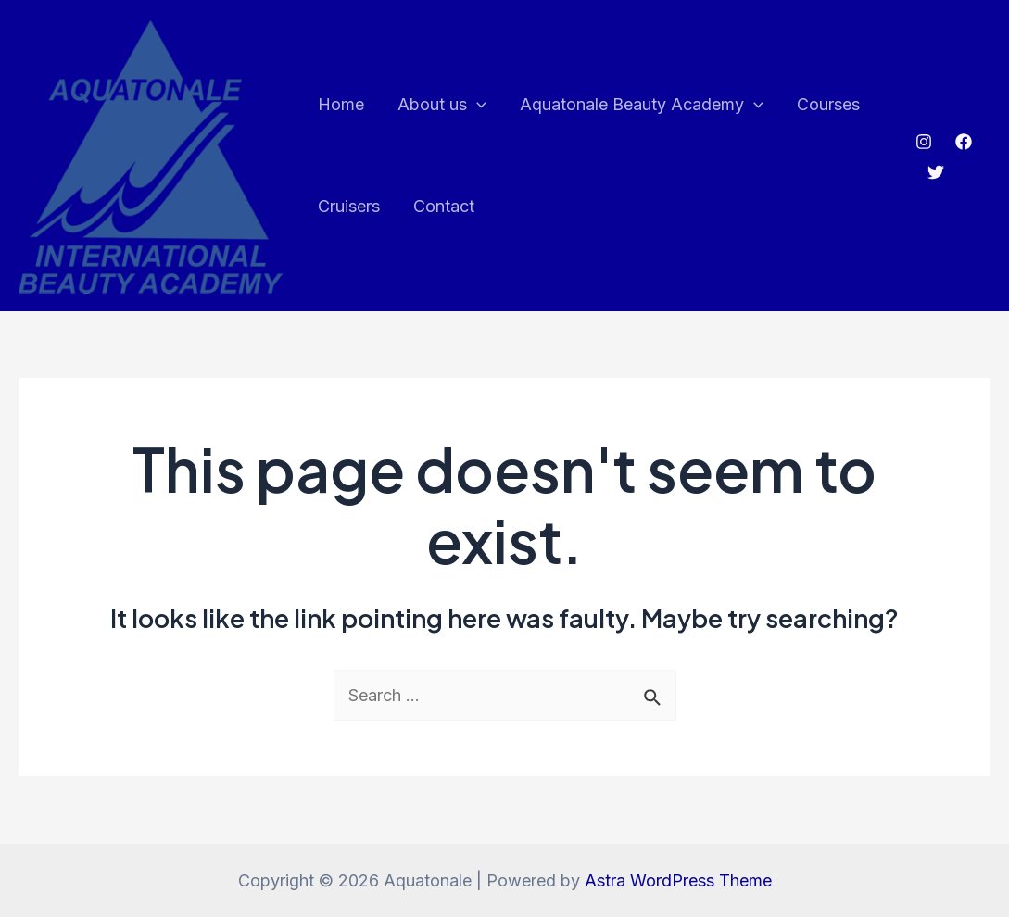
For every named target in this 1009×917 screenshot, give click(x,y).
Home (341, 104)
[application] (476, 105)
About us (441, 105)
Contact (443, 206)
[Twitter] (935, 172)
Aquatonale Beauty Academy (641, 105)
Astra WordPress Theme (678, 880)
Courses (828, 104)
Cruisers (349, 206)
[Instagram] (923, 141)
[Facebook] (963, 141)
